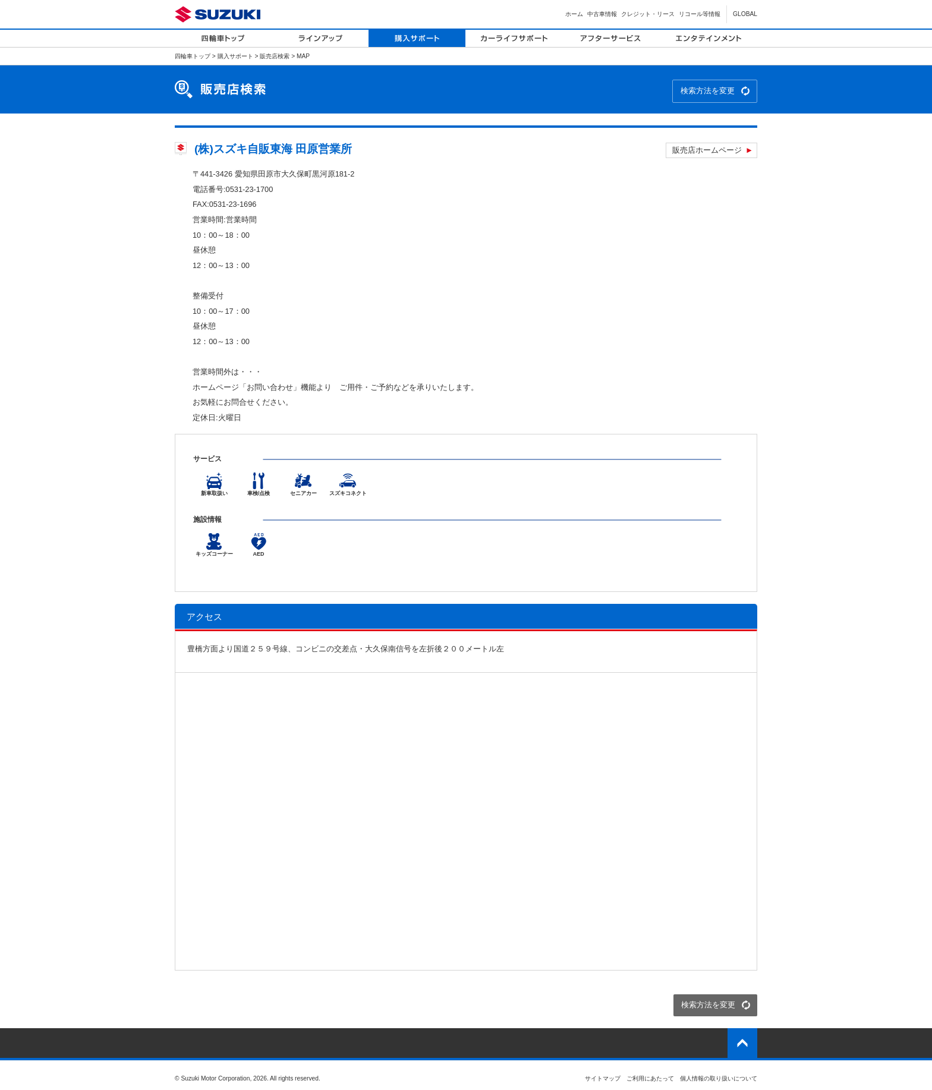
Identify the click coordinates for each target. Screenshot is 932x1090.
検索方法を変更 (708, 90)
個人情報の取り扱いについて (718, 1078)
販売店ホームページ (707, 150)
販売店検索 (274, 56)
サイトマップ (603, 1078)
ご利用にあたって (650, 1078)
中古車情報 (602, 14)
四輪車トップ (192, 56)
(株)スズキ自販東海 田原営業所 (273, 149)
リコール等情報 (699, 14)
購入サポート (235, 56)
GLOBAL (745, 14)
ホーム (574, 14)
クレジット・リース (648, 14)
